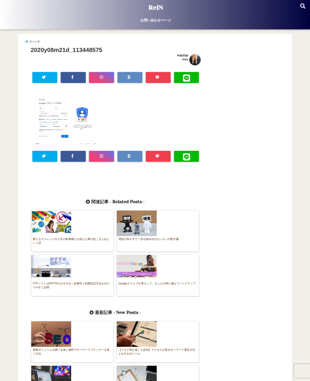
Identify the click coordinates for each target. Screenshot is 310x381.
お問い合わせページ (155, 20)
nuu (185, 61)
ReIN (156, 8)
